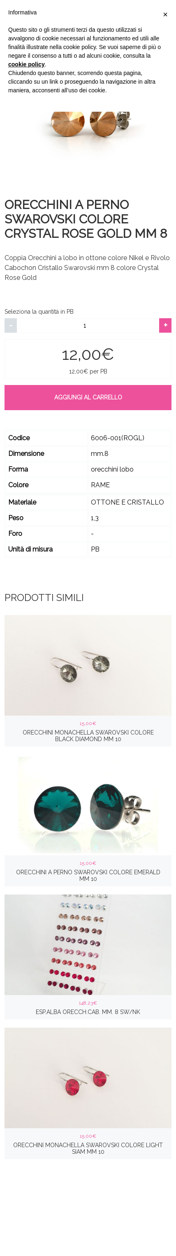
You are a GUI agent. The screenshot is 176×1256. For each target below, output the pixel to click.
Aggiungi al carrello (88, 397)
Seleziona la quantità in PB (39, 311)
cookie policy (26, 64)
